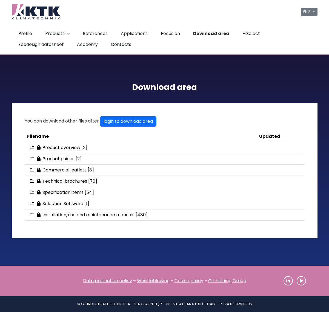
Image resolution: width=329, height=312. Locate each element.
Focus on (170, 33)
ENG (307, 11)
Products (58, 33)
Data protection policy (107, 281)
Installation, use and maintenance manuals (88, 215)
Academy (87, 44)
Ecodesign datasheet (41, 44)
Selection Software (62, 203)
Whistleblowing (153, 281)
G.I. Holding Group (227, 281)
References (95, 33)
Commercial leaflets (64, 170)
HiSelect (251, 33)
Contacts (121, 44)
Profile (25, 33)
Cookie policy (188, 281)
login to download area (128, 121)
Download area (211, 33)
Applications (134, 33)
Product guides (58, 159)
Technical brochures (64, 181)
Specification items (63, 192)
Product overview (61, 147)
